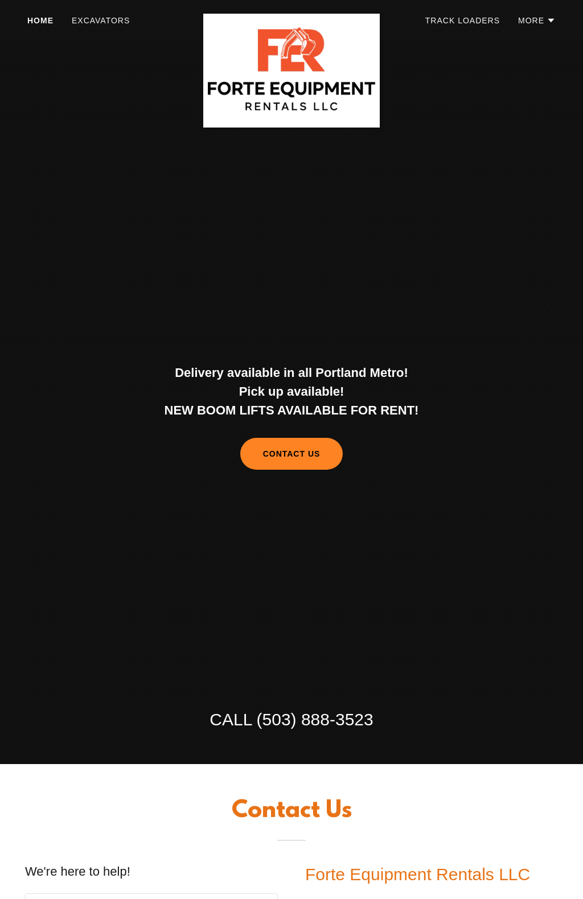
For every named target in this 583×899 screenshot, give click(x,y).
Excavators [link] (101, 20)
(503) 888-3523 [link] (315, 719)
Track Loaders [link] (462, 20)
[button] (537, 20)
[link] (291, 18)
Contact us (292, 453)
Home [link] (40, 20)
